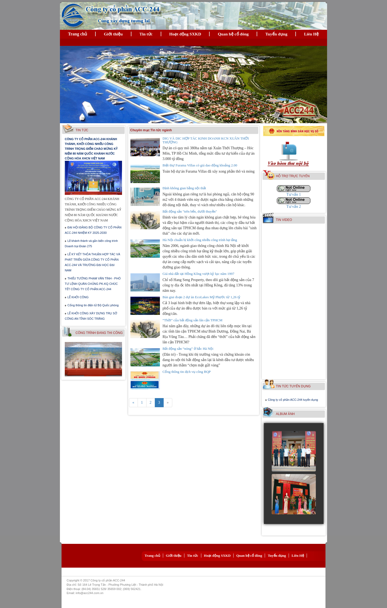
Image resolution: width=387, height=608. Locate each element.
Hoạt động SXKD (185, 34)
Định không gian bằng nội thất (184, 188)
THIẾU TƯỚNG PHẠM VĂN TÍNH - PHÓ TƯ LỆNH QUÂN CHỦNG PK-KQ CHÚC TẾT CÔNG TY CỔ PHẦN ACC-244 (93, 284)
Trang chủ (77, 34)
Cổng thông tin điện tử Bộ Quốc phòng (93, 305)
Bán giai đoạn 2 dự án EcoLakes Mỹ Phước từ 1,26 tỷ (201, 297)
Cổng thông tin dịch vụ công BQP (187, 372)
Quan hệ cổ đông (233, 34)
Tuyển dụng (276, 34)
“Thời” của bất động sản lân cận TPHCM (193, 320)
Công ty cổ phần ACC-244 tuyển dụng (293, 399)
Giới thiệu (113, 34)
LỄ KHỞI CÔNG (78, 297)
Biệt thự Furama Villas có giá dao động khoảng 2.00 (200, 165)
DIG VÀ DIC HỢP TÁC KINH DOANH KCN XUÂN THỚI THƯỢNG (206, 140)
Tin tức (146, 34)
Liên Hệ (311, 34)
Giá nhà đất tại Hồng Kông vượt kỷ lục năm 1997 (198, 274)
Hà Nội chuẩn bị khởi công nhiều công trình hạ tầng (200, 240)
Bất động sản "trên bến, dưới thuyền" (190, 211)
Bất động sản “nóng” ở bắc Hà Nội (188, 349)
